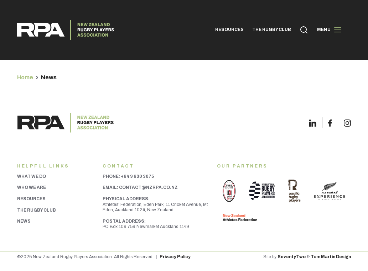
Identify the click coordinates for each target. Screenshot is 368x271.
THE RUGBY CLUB (271, 29)
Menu (329, 30)
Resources (31, 198)
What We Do (31, 176)
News (24, 221)
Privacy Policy (175, 256)
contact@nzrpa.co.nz (148, 187)
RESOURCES (229, 29)
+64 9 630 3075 (137, 176)
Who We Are (31, 187)
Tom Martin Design (331, 256)
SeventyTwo (292, 256)
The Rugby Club (36, 210)
